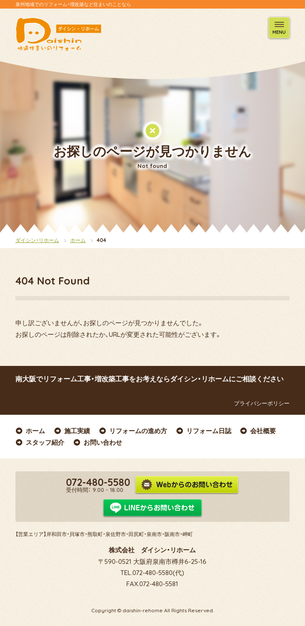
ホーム (78, 240)
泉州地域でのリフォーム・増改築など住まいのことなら (73, 4)
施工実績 (72, 431)
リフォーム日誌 (203, 431)
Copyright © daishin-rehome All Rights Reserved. (152, 610)
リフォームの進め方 (133, 431)
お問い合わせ (97, 442)
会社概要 (258, 431)
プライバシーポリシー (255, 403)
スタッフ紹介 (40, 442)
